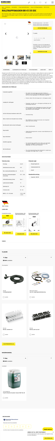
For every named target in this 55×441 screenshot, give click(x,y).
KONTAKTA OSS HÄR (42, 51)
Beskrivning (6, 69)
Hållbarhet (44, 406)
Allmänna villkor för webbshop (6, 407)
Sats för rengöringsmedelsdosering (38, 280)
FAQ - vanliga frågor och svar (34, 407)
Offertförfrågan (42, 28)
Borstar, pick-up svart (34, 307)
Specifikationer (33, 69)
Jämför (35, 33)
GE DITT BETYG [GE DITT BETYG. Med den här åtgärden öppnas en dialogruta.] (37, 40)
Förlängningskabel (7, 280)
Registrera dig (48, 438)
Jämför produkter (7, 260)
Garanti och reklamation (34, 409)
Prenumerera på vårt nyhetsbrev (46, 410)
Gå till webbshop (5, 409)
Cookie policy (18, 423)
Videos (50, 69)
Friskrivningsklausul (19, 426)
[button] (5, 33)
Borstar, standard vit (7, 307)
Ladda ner (43, 69)
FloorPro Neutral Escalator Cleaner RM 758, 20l (14, 360)
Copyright (17, 425)
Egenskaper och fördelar (19, 69)
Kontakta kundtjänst (33, 411)
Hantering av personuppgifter (18, 429)
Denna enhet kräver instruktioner (41, 24)
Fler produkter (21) (8, 322)
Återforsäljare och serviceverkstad (32, 415)
